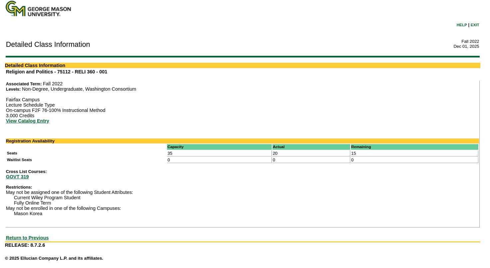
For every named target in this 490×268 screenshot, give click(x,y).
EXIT (475, 25)
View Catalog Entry (27, 121)
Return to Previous (27, 237)
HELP (462, 25)
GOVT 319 (17, 176)
